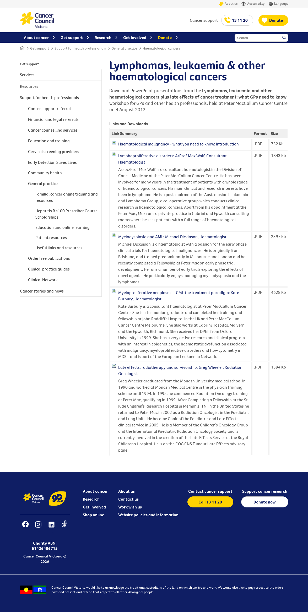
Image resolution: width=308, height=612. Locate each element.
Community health (45, 172)
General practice (124, 48)
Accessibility (252, 3)
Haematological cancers (161, 48)
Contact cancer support (210, 491)
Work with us (130, 507)
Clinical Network (43, 279)
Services (27, 74)
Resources (29, 86)
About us (228, 3)
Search (284, 38)
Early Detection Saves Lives (52, 162)
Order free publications (49, 258)
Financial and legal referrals (53, 119)
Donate (276, 20)
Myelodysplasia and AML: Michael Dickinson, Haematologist (172, 236)
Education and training (49, 140)
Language (278, 3)
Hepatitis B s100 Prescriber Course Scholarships (66, 214)
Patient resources (51, 237)
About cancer (95, 491)
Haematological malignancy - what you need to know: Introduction (178, 144)
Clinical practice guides (49, 269)
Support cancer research (264, 491)
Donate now (264, 502)
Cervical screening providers (53, 151)
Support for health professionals (80, 48)
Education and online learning (62, 227)
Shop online (93, 514)
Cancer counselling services (53, 130)
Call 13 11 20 (210, 502)
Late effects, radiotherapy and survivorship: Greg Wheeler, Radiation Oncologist (180, 370)
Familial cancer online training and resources (66, 197)
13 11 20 (240, 20)
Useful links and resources (58, 247)
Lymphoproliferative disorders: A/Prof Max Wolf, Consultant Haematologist (172, 159)
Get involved (94, 507)
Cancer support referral (49, 108)
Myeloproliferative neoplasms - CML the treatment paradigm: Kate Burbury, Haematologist (178, 295)
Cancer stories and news (42, 291)
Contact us (128, 499)
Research (91, 499)
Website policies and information (148, 514)
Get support (39, 48)
